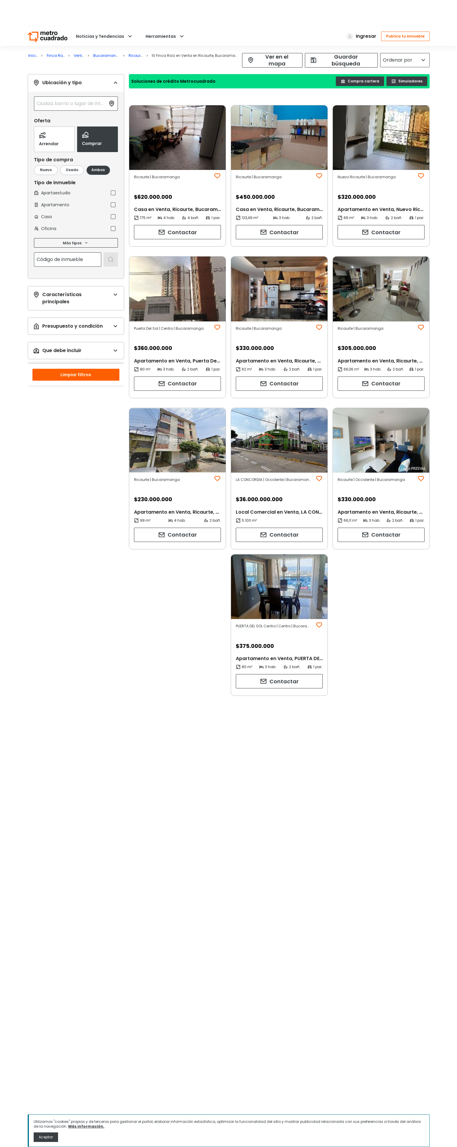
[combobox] (71, 76)
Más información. (86, 1126)
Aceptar (46, 1137)
